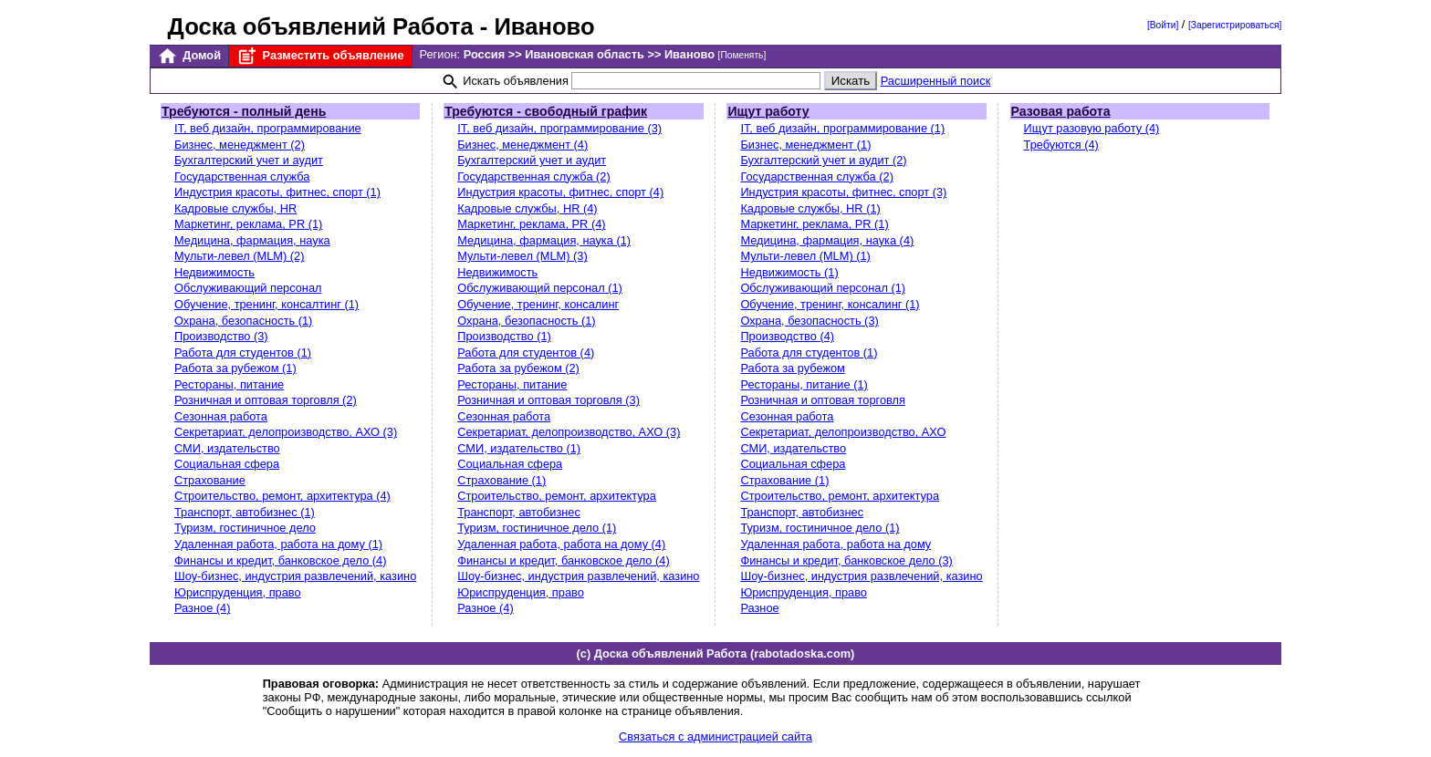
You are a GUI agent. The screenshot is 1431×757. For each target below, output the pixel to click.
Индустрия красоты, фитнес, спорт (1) (277, 192)
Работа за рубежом (792, 368)
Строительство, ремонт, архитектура (556, 496)
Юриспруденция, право (237, 592)
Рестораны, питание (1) (803, 384)
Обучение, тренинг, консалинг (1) (829, 304)
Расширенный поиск (936, 81)
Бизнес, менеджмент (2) (239, 144)
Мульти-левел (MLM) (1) (805, 256)
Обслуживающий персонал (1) (539, 288)
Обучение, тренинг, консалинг (538, 304)
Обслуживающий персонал (247, 288)
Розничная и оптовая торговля (822, 400)
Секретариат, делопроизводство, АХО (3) (285, 432)
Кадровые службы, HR (235, 208)
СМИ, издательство (227, 448)
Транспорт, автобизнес (518, 512)
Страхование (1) (501, 480)
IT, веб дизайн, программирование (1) (842, 128)
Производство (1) (504, 336)
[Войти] (1162, 25)
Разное (759, 608)
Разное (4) (202, 608)
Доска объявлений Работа (321, 26)
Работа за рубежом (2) (518, 368)
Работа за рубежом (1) (235, 368)
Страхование (209, 480)
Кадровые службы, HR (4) (527, 208)
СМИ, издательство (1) (518, 448)
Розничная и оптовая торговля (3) (548, 400)
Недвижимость (214, 272)
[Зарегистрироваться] (1234, 25)
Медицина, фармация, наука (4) (827, 240)
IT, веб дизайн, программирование (267, 128)
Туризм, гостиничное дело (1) (536, 527)
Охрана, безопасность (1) (243, 320)
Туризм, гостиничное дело (245, 527)
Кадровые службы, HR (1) (810, 208)
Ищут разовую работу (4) (1092, 128)
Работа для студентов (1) (242, 352)
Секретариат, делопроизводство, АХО (842, 432)
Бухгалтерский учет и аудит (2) (823, 160)
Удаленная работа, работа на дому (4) (561, 544)
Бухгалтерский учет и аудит (248, 160)
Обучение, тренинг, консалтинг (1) (266, 304)
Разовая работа (1061, 111)
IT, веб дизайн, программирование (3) (559, 128)
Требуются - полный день (244, 111)
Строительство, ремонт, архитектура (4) (282, 496)
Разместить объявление (319, 56)
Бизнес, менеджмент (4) (522, 144)
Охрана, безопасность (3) (809, 320)
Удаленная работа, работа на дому (835, 544)
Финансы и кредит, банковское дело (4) (280, 560)
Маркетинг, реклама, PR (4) (531, 224)
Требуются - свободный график (545, 111)
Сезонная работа (220, 416)
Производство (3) (221, 336)
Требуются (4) (1061, 144)
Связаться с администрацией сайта (715, 736)
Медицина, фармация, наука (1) (544, 240)
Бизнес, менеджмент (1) (805, 144)
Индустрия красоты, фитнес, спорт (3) (843, 192)
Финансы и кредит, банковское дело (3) (846, 560)
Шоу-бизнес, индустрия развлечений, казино (295, 576)
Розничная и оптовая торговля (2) (265, 400)
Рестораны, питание (229, 384)
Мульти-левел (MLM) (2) (239, 256)
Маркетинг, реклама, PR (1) (248, 224)
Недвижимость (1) (789, 272)
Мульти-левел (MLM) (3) (522, 256)
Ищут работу (768, 111)
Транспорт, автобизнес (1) (244, 512)
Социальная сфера (226, 464)
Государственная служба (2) (534, 176)
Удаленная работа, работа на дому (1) (278, 544)
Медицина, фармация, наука (252, 240)
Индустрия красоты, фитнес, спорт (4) (560, 192)
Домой (189, 56)
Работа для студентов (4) (525, 352)
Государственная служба (241, 176)
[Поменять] (742, 55)
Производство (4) (787, 336)
